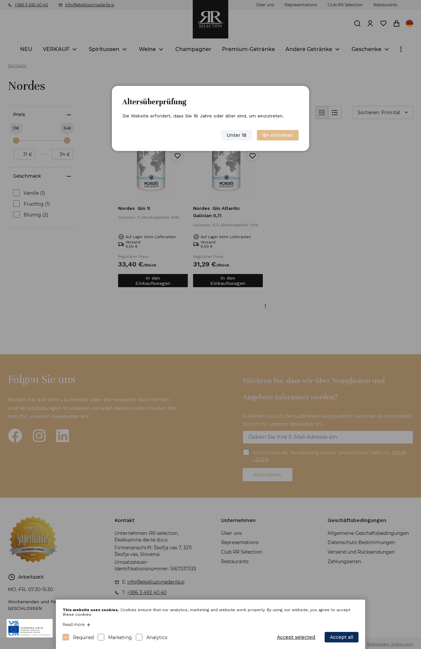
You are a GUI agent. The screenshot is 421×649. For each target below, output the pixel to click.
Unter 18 (236, 135)
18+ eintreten (277, 135)
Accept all (341, 637)
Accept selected (296, 637)
